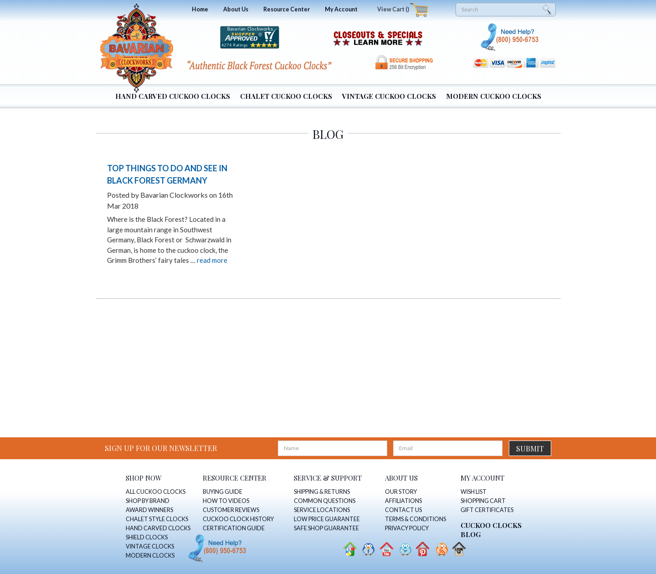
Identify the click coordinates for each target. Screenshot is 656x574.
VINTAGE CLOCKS (150, 546)
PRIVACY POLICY (407, 528)
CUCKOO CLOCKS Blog (491, 530)
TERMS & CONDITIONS (415, 519)
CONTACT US (403, 510)
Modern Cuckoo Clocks (493, 96)
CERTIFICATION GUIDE (234, 528)
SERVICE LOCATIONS (322, 510)
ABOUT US (401, 477)
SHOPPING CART (483, 500)
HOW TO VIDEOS (226, 500)
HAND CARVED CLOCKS (158, 528)
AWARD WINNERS (149, 510)
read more (212, 260)
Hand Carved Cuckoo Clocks (172, 96)
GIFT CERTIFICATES (487, 510)
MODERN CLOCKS (150, 555)
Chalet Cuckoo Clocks (286, 96)
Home (200, 9)
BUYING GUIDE (222, 491)
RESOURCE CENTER (234, 477)
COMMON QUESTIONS (324, 500)
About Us (235, 9)
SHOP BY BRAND (147, 500)
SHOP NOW (144, 477)
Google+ (349, 549)
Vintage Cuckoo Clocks (389, 96)
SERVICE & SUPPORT (328, 477)
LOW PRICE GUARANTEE (327, 519)
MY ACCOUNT (482, 477)
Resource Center (286, 9)
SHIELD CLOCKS (147, 537)
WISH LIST (474, 491)
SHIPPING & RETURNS (322, 491)
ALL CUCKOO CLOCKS (155, 491)
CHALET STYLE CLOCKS (157, 519)
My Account (341, 9)
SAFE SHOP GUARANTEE (326, 528)
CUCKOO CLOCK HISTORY (238, 519)
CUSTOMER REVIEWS (231, 510)
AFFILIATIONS (403, 500)
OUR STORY (401, 491)
